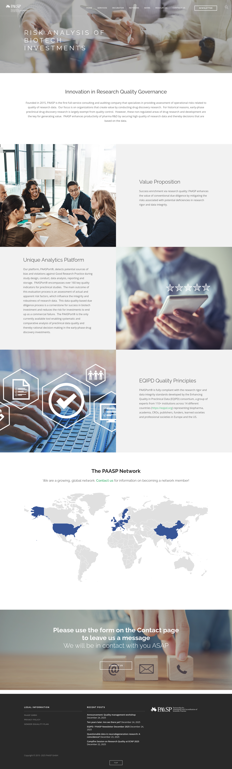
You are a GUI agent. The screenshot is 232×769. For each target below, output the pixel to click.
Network (134, 8)
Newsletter (206, 8)
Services (102, 8)
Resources (161, 8)
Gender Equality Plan (36, 724)
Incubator (118, 8)
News (147, 8)
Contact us (179, 8)
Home (89, 8)
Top (116, 763)
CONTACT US (116, 665)
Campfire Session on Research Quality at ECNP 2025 (113, 741)
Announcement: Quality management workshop (111, 714)
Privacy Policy (32, 720)
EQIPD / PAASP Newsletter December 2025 (108, 726)
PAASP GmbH (30, 715)
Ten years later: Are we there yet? (104, 722)
